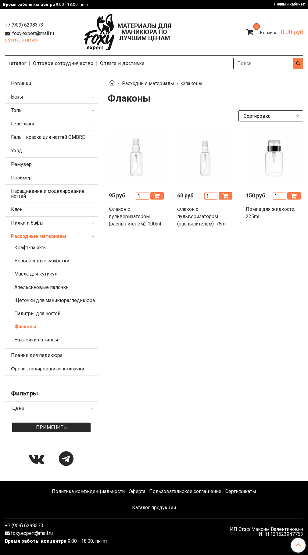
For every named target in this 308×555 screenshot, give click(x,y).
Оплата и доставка (122, 63)
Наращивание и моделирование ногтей (47, 193)
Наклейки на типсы (36, 340)
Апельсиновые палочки (41, 287)
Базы (17, 97)
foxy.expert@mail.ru (32, 33)
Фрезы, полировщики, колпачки (47, 369)
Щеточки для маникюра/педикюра (54, 300)
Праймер (21, 178)
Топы (17, 110)
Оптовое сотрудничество (63, 63)
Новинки (21, 83)
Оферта (137, 491)
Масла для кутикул (35, 274)
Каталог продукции (154, 507)
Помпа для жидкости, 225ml (270, 212)
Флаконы (25, 327)
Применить (51, 427)
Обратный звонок (21, 40)
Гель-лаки (22, 124)
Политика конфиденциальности (88, 491)
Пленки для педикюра (37, 355)
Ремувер (21, 164)
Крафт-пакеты (30, 247)
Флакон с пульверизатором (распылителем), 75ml (202, 216)
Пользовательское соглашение (185, 491)
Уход (16, 150)
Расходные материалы (148, 83)
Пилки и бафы (27, 223)
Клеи (17, 209)
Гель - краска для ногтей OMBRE (48, 137)
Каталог (17, 63)
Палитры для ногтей (37, 313)
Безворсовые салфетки (41, 261)
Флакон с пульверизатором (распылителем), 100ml (135, 216)
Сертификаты (240, 491)
